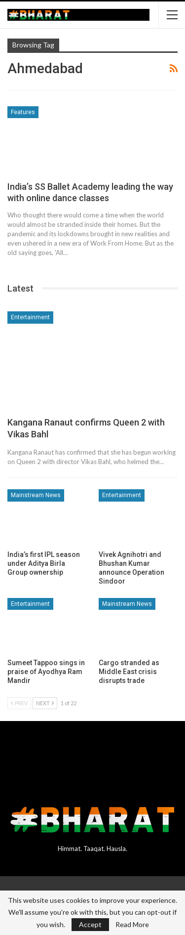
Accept (90, 924)
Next (45, 703)
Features (23, 112)
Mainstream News (36, 495)
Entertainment (30, 317)
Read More (132, 924)
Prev (19, 703)
